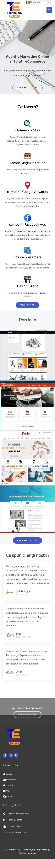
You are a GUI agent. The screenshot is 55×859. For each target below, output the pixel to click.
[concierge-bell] (8, 785)
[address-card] (9, 779)
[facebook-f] (5, 755)
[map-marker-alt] (16, 814)
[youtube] (6, 791)
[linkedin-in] (16, 755)
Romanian (33, 2)
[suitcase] (12, 826)
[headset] (8, 796)
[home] (7, 774)
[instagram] (11, 755)
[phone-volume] (12, 820)
